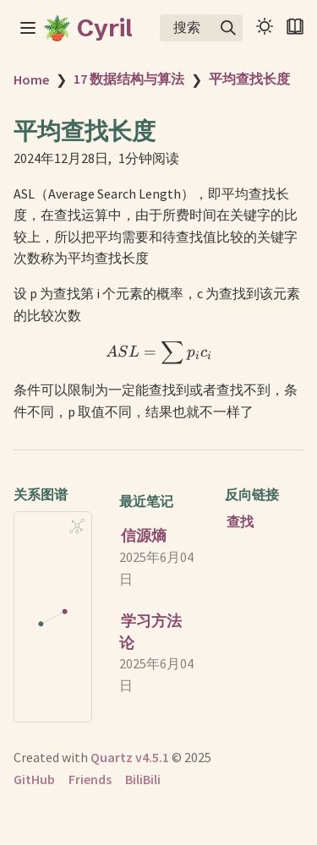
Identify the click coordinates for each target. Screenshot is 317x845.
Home (31, 79)
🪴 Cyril (87, 28)
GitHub (34, 779)
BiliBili (143, 779)
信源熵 (144, 535)
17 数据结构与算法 (129, 78)
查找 (240, 521)
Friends (90, 779)
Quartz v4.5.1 (129, 757)
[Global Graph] (77, 526)
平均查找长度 (249, 78)
